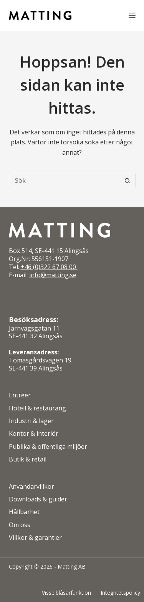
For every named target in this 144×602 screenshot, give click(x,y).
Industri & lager (31, 421)
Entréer (20, 395)
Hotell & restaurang (37, 408)
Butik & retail (27, 459)
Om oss (19, 525)
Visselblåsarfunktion (66, 592)
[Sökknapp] (127, 180)
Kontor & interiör (33, 434)
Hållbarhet (24, 512)
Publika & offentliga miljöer (48, 447)
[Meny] (132, 15)
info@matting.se (52, 275)
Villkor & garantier (35, 538)
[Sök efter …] (64, 180)
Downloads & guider (38, 499)
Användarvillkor (31, 487)
